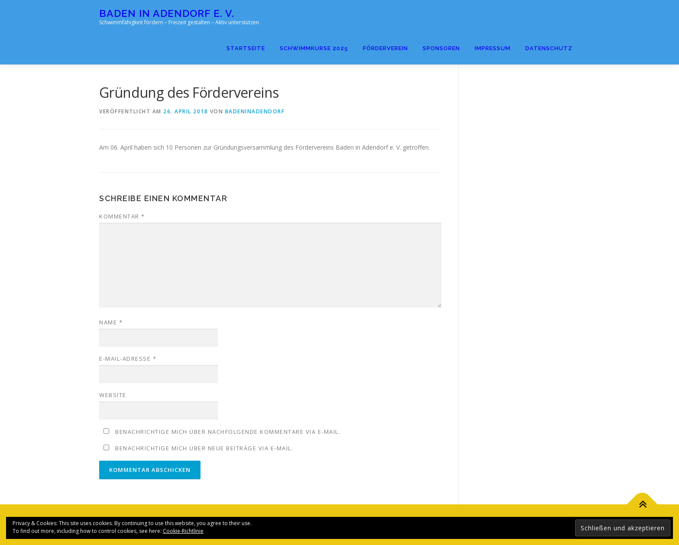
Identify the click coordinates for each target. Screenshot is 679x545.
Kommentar (122, 216)
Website (112, 395)
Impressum (493, 48)
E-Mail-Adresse (127, 358)
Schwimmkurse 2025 (314, 48)
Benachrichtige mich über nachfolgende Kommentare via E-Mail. (227, 432)
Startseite (245, 48)
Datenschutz (548, 48)
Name (111, 322)
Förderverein (385, 48)
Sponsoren (441, 48)
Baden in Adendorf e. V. (166, 13)
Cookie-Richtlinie (183, 531)
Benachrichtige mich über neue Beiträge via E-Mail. (204, 448)
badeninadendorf (255, 111)
